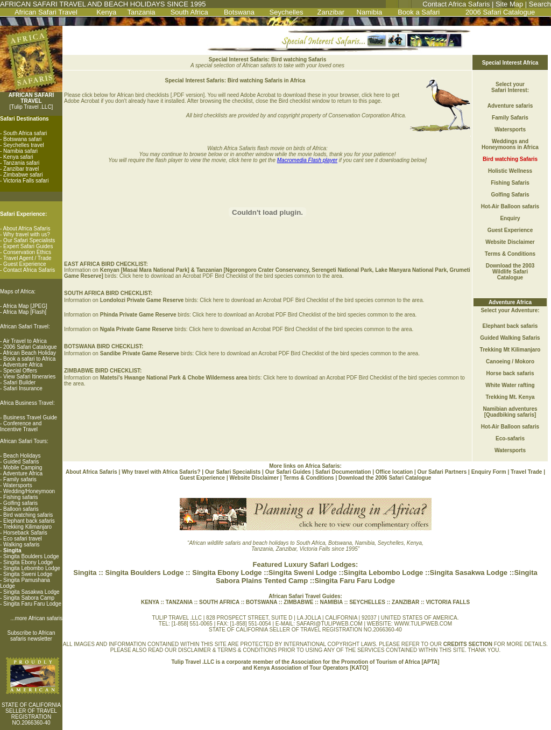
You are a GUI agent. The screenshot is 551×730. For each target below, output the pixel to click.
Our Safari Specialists (29, 240)
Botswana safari (22, 139)
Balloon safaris (21, 509)
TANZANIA (180, 602)
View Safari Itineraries (29, 377)
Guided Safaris (21, 462)
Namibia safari (20, 151)
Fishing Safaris (510, 183)
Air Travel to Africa (25, 341)
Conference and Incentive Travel (20, 426)
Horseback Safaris (25, 533)
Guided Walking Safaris (510, 338)
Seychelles (286, 12)
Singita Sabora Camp (28, 598)
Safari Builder (19, 382)
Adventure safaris (510, 106)
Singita (84, 572)
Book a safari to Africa (29, 359)
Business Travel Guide (30, 417)
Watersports (17, 485)
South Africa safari (25, 133)
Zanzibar (330, 12)
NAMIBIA (331, 602)
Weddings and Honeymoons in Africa (510, 144)
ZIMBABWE (298, 602)
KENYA (150, 602)
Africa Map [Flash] (25, 312)
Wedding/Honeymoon (29, 491)
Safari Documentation (343, 472)
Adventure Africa (23, 365)
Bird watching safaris (28, 515)
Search (540, 4)
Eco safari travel (22, 539)
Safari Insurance (23, 388)
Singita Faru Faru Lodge (32, 604)
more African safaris (38, 618)
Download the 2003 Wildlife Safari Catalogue (510, 271)
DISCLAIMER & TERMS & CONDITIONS (227, 650)
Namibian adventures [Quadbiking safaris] (510, 412)
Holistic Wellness (510, 171)
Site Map (509, 4)
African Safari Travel (46, 12)
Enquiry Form (488, 472)
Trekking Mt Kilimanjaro (510, 350)
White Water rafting (509, 385)
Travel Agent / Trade (27, 258)
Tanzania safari (21, 163)
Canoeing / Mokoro (510, 361)
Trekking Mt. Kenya (509, 397)
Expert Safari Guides (28, 246)
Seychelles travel (23, 145)
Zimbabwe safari (23, 175)
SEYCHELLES (367, 602)
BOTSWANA (260, 602)
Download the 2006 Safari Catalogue (384, 478)
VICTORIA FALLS (448, 602)
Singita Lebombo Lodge (31, 568)
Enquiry (510, 218)
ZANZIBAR (404, 602)
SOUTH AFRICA (220, 602)
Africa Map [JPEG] (25, 306)
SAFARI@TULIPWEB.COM (329, 624)
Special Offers (20, 371)
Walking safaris (21, 545)
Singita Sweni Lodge (27, 574)
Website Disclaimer (510, 242)
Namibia (370, 12)
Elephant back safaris (29, 521)
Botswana (239, 12)
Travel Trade (526, 472)
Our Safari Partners (442, 472)
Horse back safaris (510, 373)
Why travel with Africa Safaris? (161, 472)
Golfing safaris (20, 503)
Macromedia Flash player (307, 160)
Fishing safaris (20, 497)
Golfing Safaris (510, 195)
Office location (394, 472)
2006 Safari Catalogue (500, 12)
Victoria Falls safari (25, 181)
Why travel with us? (26, 234)
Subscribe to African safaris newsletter (31, 636)
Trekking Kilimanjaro (27, 527)
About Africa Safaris (27, 228)
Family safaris (20, 479)
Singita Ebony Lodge (28, 562)
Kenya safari (18, 157)
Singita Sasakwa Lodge (31, 592)
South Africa (189, 12)
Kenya (106, 12)
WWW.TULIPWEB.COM (423, 624)
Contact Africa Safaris (456, 4)
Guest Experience (24, 264)
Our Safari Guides (289, 472)
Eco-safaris (510, 438)
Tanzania (142, 12)
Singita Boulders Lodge (31, 556)
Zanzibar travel (21, 169)
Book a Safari (419, 12)
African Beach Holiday (29, 353)
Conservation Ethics (27, 252)
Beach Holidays (21, 456)
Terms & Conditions (510, 254)
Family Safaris (510, 118)
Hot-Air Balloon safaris (510, 206)
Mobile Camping (22, 468)
